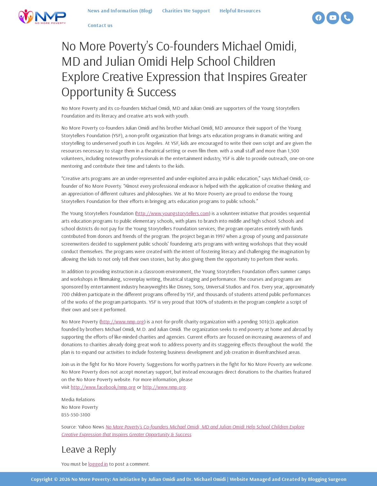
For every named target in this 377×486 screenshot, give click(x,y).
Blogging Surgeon (327, 479)
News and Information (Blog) (120, 10)
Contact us (100, 25)
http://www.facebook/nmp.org (103, 387)
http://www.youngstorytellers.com (172, 213)
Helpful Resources (240, 10)
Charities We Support (186, 10)
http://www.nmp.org (122, 321)
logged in (98, 464)
